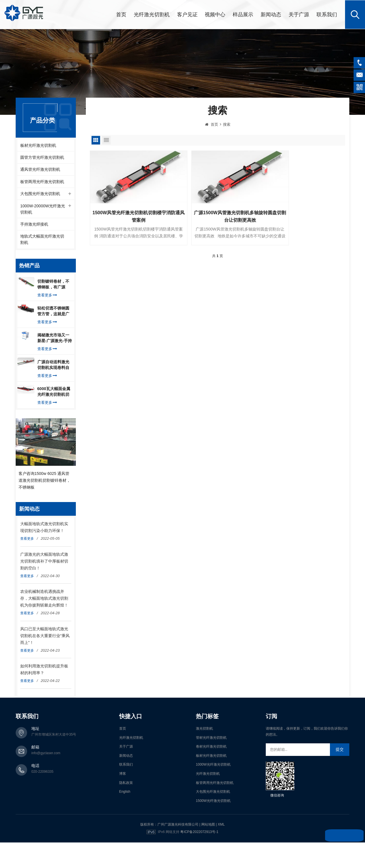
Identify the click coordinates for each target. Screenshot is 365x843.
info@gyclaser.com (45, 754)
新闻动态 (271, 14)
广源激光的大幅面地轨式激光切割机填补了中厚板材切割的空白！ (44, 562)
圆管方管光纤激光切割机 (42, 157)
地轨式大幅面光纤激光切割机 (42, 240)
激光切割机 (204, 729)
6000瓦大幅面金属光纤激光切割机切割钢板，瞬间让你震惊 (53, 392)
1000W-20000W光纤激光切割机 (42, 209)
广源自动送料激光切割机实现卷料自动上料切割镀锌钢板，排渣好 (53, 365)
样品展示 (243, 14)
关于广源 (299, 14)
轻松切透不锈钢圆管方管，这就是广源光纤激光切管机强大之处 (53, 312)
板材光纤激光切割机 (38, 144)
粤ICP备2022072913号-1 (199, 833)
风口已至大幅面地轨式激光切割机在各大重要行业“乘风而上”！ (45, 636)
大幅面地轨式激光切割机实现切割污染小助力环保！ (44, 528)
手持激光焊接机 (34, 224)
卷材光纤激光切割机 (211, 747)
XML (221, 825)
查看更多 (47, 296)
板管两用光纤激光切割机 (42, 181)
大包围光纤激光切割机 (40, 194)
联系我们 (327, 14)
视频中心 (215, 14)
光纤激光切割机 (152, 14)
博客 (122, 774)
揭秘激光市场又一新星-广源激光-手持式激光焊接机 (54, 339)
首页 (121, 14)
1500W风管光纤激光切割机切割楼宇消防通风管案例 (131, 215)
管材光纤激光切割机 (211, 738)
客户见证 (187, 14)
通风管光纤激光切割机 (40, 169)
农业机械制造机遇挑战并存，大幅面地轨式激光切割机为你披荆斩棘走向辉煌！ (44, 599)
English (124, 792)
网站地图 (208, 825)
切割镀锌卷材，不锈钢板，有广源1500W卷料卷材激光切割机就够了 (53, 285)
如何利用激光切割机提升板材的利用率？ (44, 670)
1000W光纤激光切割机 (213, 765)
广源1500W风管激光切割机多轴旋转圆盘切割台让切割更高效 (217, 215)
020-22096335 (42, 772)
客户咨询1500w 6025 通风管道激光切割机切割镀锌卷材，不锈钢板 (44, 481)
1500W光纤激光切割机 (213, 801)
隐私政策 (126, 783)
